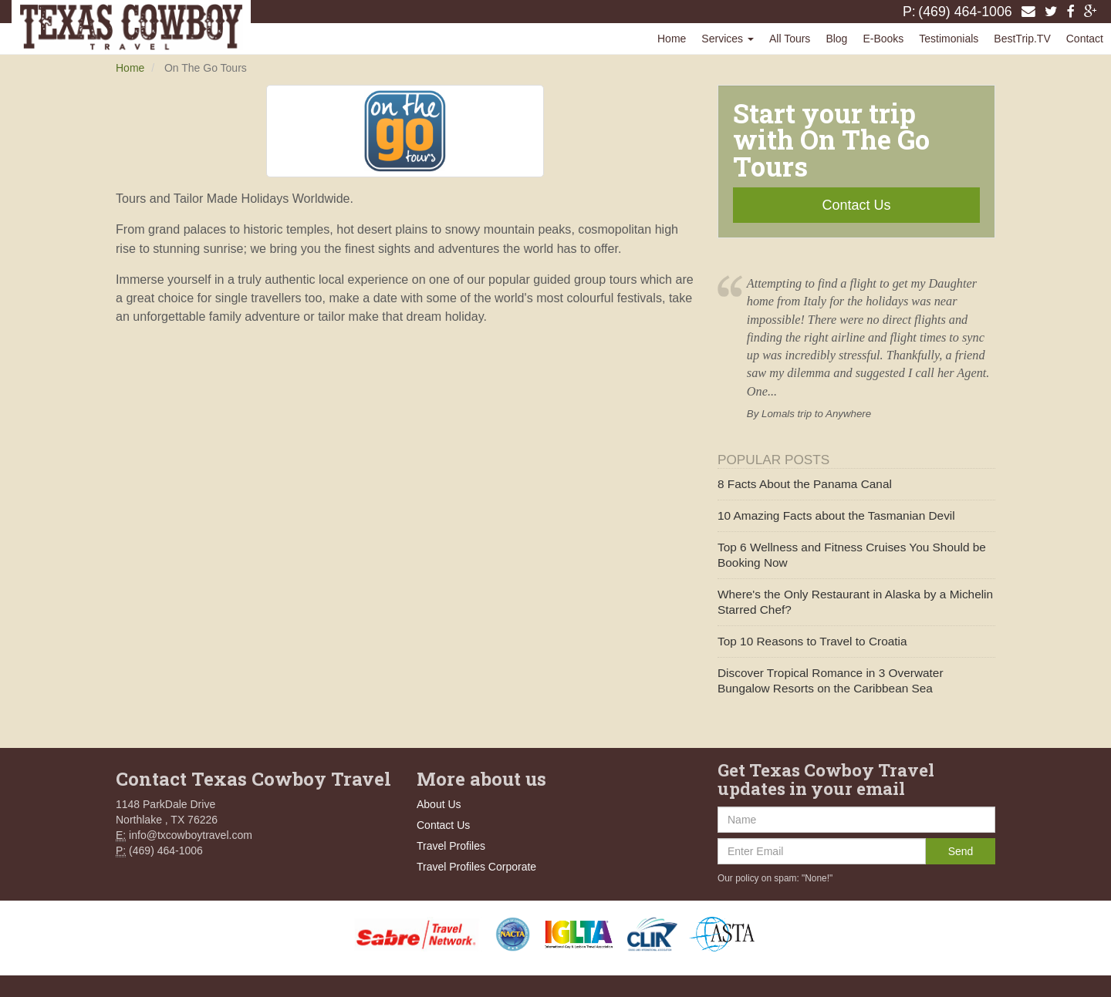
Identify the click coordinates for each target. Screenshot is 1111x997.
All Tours (789, 38)
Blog (836, 38)
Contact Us (856, 205)
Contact (1084, 38)
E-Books (883, 38)
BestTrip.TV (1022, 38)
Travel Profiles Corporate (476, 867)
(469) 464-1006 (965, 11)
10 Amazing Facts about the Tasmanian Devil (836, 515)
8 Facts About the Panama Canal (805, 483)
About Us (439, 804)
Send (961, 851)
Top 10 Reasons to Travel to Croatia (812, 641)
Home (671, 38)
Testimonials (948, 38)
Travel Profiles (451, 846)
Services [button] (727, 38)
